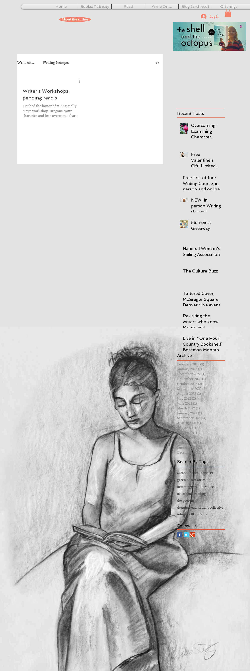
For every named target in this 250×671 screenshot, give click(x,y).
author (182, 473)
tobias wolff (185, 514)
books (194, 473)
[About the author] (75, 19)
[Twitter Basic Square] (186, 534)
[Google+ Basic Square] (192, 534)
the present (185, 501)
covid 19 (207, 473)
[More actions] (81, 81)
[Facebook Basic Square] (179, 534)
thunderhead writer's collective (200, 508)
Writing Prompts (56, 63)
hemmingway (187, 487)
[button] (228, 13)
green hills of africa (191, 480)
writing (202, 514)
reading (200, 494)
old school (184, 494)
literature (207, 487)
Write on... (25, 63)
